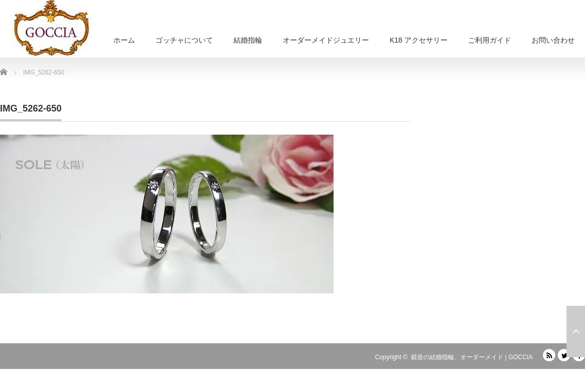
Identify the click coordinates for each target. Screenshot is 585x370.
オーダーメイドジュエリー (326, 40)
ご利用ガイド (489, 40)
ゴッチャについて (184, 40)
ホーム (124, 40)
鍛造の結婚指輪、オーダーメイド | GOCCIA (472, 357)
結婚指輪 (247, 40)
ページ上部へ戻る (576, 331)
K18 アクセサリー (418, 40)
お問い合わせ (553, 40)
